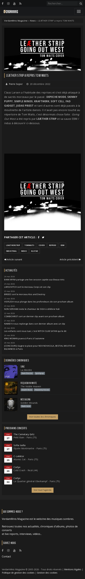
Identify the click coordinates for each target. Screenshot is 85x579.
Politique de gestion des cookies (18, 572)
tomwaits (29, 245)
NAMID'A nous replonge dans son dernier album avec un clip (34, 323)
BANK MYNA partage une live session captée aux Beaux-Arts (34, 279)
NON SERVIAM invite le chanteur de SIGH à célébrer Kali (32, 309)
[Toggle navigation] (78, 11)
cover (42, 245)
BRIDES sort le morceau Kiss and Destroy (24, 294)
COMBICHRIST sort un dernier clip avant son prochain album (34, 316)
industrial (11, 251)
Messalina (26, 399)
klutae (34, 251)
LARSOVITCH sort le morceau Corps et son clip (27, 287)
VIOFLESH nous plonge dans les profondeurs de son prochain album (38, 301)
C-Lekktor (19, 456)
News (33, 20)
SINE (23, 366)
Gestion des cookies (47, 572)
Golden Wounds (29, 402)
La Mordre (26, 369)
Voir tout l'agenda (42, 490)
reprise (52, 245)
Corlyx (17, 467)
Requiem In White (29, 383)
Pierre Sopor (16, 83)
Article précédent (70, 259)
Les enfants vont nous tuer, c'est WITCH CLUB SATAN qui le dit (35, 331)
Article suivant (13, 259)
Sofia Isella (19, 445)
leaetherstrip (13, 245)
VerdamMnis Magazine (16, 20)
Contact (6, 556)
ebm (62, 245)
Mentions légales (72, 569)
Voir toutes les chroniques (42, 416)
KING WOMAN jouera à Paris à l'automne (24, 338)
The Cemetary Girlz (24, 434)
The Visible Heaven (31, 386)
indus (24, 251)
